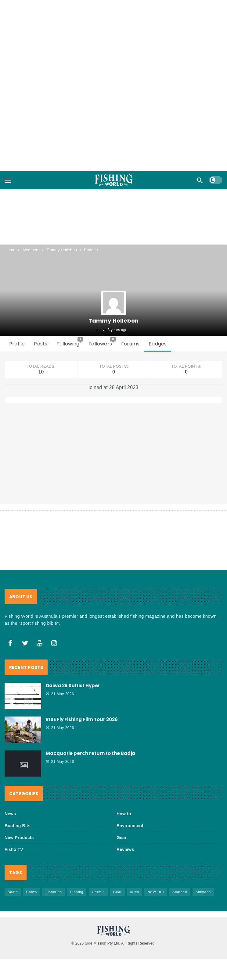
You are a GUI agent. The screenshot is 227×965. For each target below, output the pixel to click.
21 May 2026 (60, 694)
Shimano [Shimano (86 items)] (203, 892)
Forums (130, 343)
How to (124, 813)
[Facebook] (10, 643)
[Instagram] (54, 643)
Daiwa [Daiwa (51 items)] (31, 892)
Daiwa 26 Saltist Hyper (73, 685)
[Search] (199, 180)
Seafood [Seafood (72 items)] (179, 892)
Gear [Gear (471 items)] (117, 892)
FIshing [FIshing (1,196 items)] (76, 892)
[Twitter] (25, 643)
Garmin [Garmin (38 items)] (98, 892)
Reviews (125, 849)
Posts (40, 343)
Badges (158, 343)
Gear (122, 837)
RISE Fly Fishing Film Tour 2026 (82, 719)
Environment (130, 825)
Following (69, 342)
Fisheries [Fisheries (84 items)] (53, 892)
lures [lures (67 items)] (134, 892)
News (10, 813)
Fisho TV (14, 849)
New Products (19, 837)
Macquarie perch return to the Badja (90, 753)
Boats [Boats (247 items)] (13, 892)
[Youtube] (39, 643)
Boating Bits (18, 825)
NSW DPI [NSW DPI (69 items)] (155, 892)
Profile (17, 343)
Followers (102, 342)
